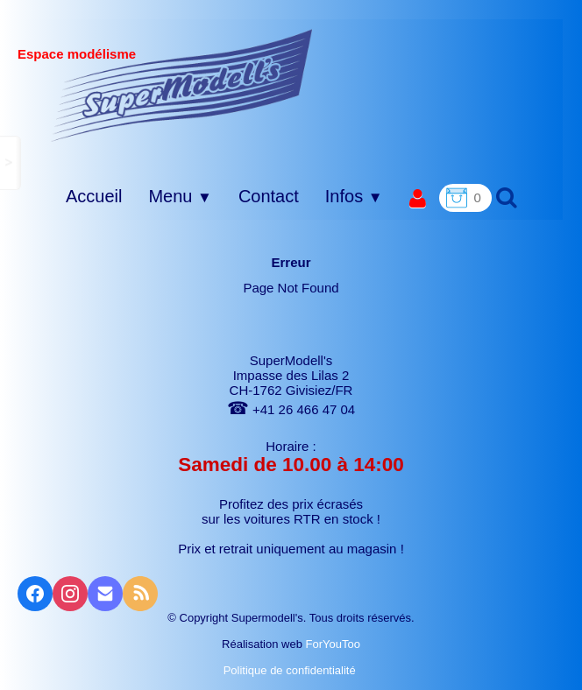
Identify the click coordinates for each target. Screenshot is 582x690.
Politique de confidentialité (291, 670)
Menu (179, 196)
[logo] (182, 85)
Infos (354, 196)
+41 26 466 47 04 (291, 409)
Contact (268, 196)
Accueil (94, 196)
